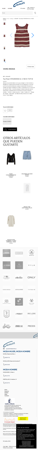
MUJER (3, 8)
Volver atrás (30, 66)
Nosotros (7, 391)
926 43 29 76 (7, 382)
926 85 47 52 (7, 357)
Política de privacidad (8, 447)
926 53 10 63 (7, 364)
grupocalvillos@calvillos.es (11, 348)
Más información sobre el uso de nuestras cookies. (26, 439)
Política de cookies (13, 446)
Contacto (7, 395)
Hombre (6, 392)
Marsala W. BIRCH (7, 121)
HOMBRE (10, 8)
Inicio (6, 389)
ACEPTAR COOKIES (26, 444)
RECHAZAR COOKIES (26, 441)
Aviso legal (5, 446)
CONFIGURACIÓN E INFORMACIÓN (26, 446)
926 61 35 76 (7, 375)
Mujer (6, 394)
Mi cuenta (22, 8)
